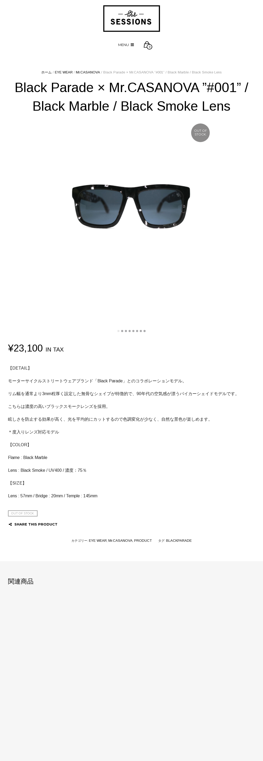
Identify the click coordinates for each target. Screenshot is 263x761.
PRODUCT (143, 541)
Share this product (33, 524)
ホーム (46, 72)
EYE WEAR (64, 72)
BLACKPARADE (179, 541)
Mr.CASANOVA (88, 72)
